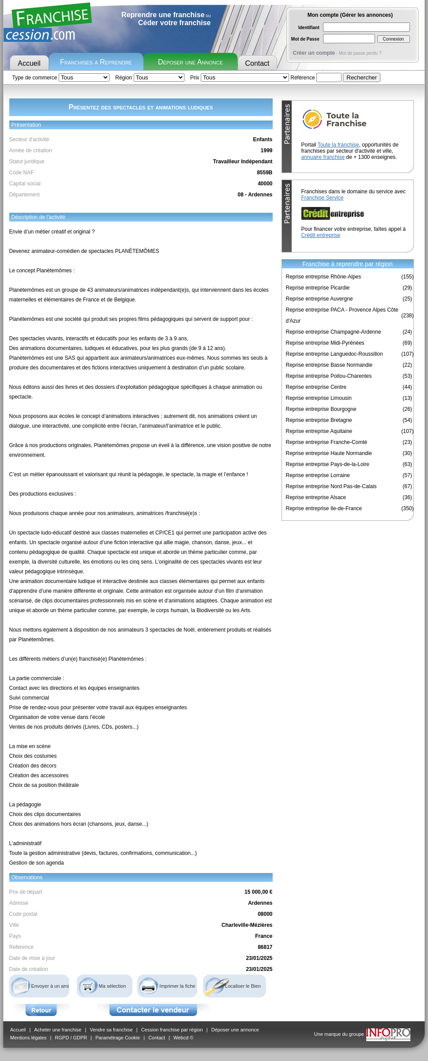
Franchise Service (322, 198)
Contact (257, 63)
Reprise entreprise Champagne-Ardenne (333, 332)
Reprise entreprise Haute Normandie (329, 453)
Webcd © (183, 1037)
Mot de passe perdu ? (360, 53)
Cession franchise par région (172, 1029)
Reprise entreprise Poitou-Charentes (329, 376)
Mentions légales (28, 1037)
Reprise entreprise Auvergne (319, 299)
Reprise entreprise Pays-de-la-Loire (327, 464)
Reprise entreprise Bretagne (319, 420)
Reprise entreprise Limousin (319, 398)
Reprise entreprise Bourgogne (321, 409)
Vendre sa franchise (111, 1029)
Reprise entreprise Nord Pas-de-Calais (331, 486)
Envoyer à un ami (50, 986)
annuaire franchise (323, 157)
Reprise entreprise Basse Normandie (329, 365)
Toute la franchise (338, 145)
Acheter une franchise (57, 1029)
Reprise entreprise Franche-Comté (327, 442)
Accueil (29, 63)
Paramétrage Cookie (117, 1037)
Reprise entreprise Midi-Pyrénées (325, 343)
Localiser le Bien (243, 986)
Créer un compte (314, 53)
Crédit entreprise (321, 235)
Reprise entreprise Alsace (316, 497)
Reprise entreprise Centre (316, 387)
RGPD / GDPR (71, 1037)
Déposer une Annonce (190, 62)
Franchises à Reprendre (96, 62)
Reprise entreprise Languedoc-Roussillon (334, 354)
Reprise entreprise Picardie (318, 288)
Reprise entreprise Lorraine (318, 475)
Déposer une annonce (235, 1029)
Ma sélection (112, 986)
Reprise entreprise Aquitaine (319, 431)
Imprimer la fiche (177, 986)
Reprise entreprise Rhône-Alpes (323, 277)
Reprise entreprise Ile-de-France (324, 508)
